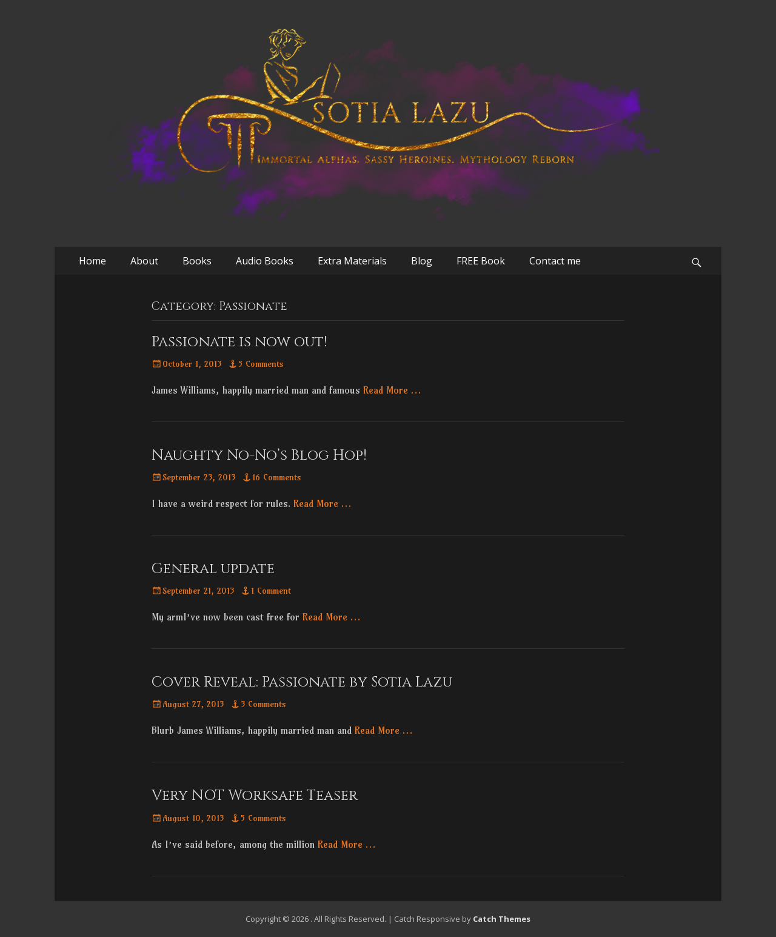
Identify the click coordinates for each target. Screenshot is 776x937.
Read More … (392, 390)
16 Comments (276, 477)
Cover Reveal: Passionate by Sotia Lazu (302, 682)
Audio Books (264, 260)
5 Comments (261, 363)
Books (197, 260)
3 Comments (263, 704)
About (144, 260)
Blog (421, 260)
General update (213, 569)
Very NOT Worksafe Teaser (255, 795)
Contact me (555, 260)
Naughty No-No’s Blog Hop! (259, 455)
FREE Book (481, 260)
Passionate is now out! (239, 342)
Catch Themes (501, 918)
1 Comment (271, 590)
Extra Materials (352, 260)
